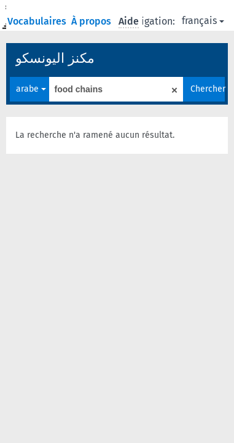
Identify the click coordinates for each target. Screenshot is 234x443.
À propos (92, 21)
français (203, 20)
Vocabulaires (38, 21)
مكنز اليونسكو (55, 58)
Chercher (207, 89)
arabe (31, 89)
